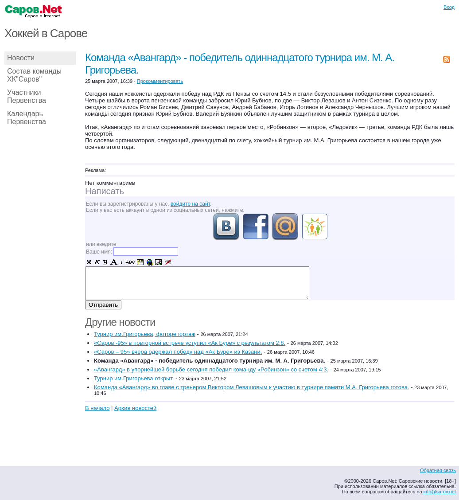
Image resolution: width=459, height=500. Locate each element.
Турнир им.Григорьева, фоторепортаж (144, 334)
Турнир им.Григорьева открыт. (134, 378)
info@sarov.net (440, 491)
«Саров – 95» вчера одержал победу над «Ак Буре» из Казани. (178, 351)
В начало (97, 408)
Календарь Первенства (26, 117)
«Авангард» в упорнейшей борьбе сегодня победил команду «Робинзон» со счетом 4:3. (211, 369)
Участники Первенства (26, 96)
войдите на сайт (190, 204)
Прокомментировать (160, 81)
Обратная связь (438, 470)
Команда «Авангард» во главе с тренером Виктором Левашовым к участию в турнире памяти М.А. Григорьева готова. (251, 387)
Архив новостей (135, 408)
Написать (104, 191)
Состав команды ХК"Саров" (34, 75)
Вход (449, 7)
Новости (21, 58)
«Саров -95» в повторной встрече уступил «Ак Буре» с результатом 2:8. (189, 343)
